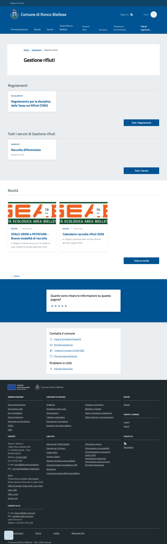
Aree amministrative (16, 404)
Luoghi (126, 422)
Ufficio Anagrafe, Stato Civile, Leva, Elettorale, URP (25, 488)
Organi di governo (15, 417)
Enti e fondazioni (15, 413)
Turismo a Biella (53, 456)
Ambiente (15, 144)
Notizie (14, 228)
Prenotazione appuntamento (97, 461)
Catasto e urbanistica (55, 417)
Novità (37, 29)
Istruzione (103, 29)
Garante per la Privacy (56, 448)
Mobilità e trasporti (93, 408)
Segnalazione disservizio (95, 458)
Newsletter (128, 447)
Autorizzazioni (52, 413)
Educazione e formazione (57, 421)
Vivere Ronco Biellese (66, 27)
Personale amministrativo (19, 421)
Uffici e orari (13, 494)
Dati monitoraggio (15, 533)
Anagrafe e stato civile (56, 408)
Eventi (126, 426)
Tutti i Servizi (141, 170)
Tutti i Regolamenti (141, 122)
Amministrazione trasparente (97, 451)
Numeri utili (13, 498)
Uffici (10, 429)
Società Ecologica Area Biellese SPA (61, 465)
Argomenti (36, 50)
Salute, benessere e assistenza (98, 413)
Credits (56, 533)
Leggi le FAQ (90, 455)
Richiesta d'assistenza (94, 465)
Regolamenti (17, 95)
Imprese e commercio (94, 404)
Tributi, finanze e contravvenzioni (99, 417)
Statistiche (51, 469)
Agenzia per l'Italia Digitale (57, 444)
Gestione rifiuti (86, 28)
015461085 (21, 457)
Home (26, 50)
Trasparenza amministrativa (120, 28)
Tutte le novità (141, 260)
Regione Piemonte (17, 3)
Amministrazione (19, 29)
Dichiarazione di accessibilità (97, 448)
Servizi (50, 29)
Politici (10, 425)
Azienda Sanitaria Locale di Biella (60, 460)
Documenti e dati (15, 408)
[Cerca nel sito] (152, 14)
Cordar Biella (51, 452)
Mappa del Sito (78, 533)
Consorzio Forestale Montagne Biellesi (63, 473)
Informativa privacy (93, 444)
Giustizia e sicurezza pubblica (58, 425)
